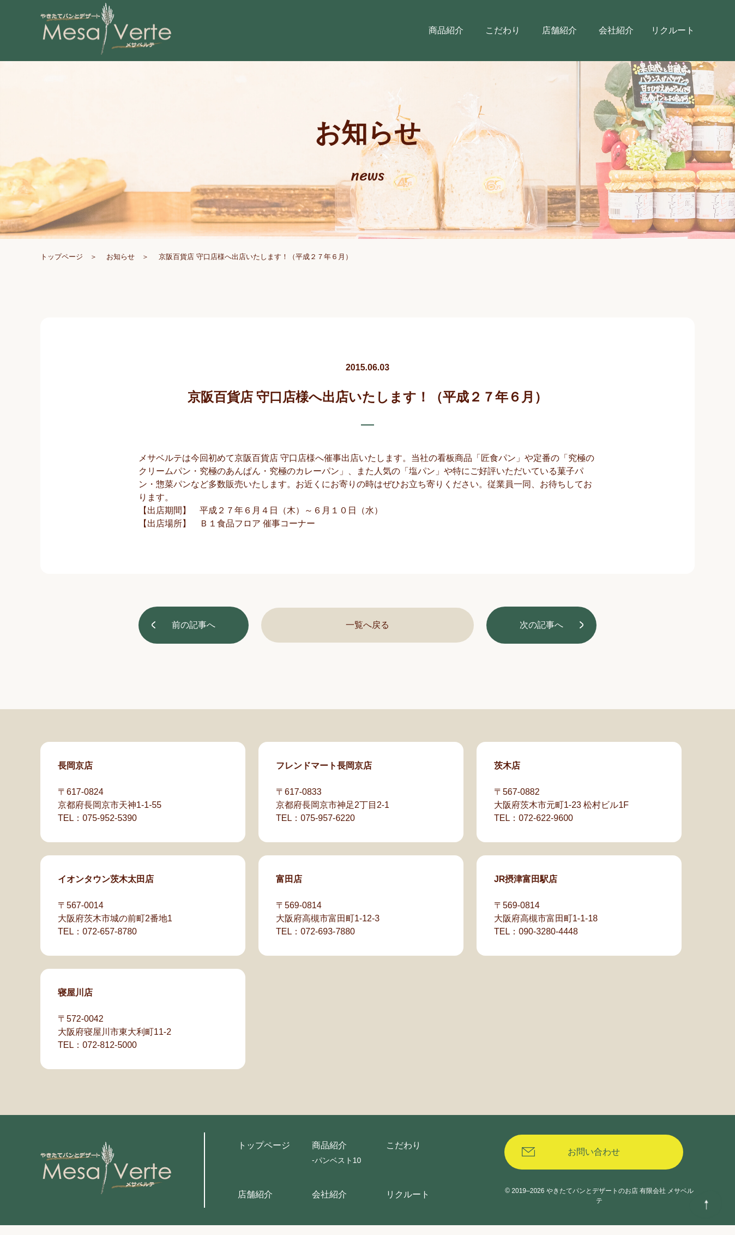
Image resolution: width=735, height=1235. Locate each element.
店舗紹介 (255, 1204)
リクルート (408, 1204)
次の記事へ (541, 634)
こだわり (403, 1155)
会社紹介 (329, 1204)
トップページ (61, 266)
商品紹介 (329, 1155)
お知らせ (120, 266)
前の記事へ (194, 634)
